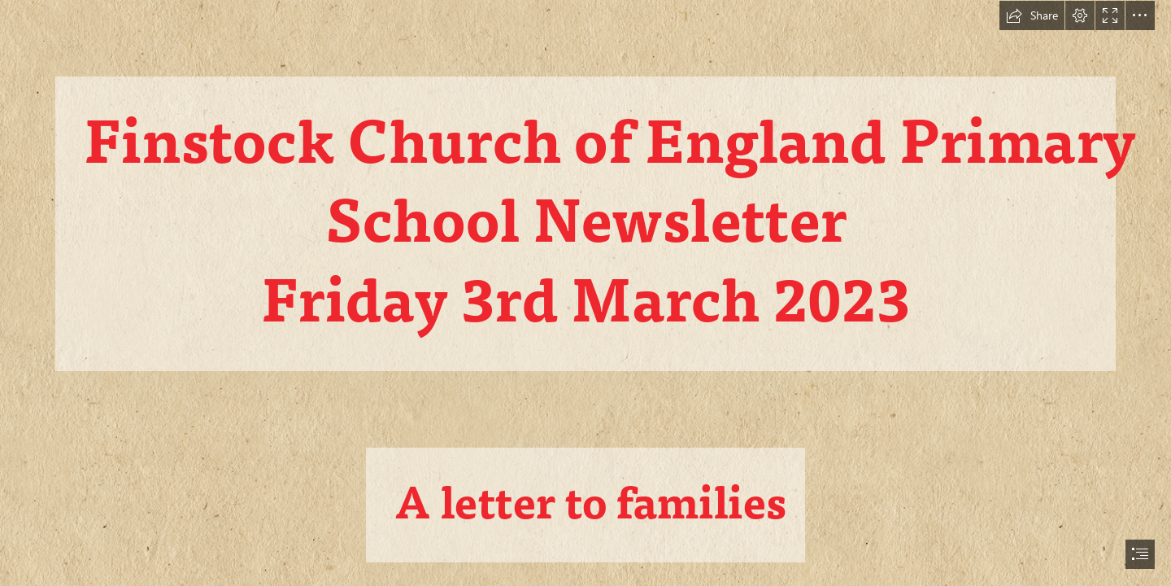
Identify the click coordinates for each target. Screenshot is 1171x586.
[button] (1031, 15)
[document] (585, 293)
